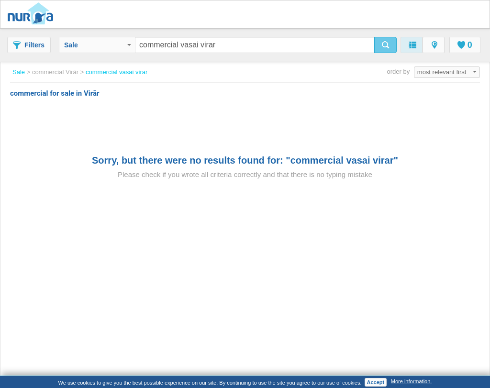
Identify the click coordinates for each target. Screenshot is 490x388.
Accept (376, 382)
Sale (97, 45)
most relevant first (447, 72)
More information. (411, 381)
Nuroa (33, 14)
